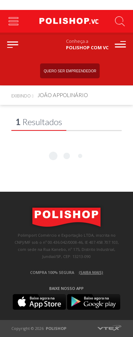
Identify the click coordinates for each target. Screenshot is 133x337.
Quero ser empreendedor (70, 71)
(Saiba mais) (91, 272)
